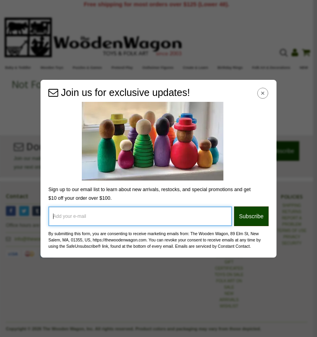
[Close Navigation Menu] (263, 93)
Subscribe (251, 216)
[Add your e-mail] (140, 216)
